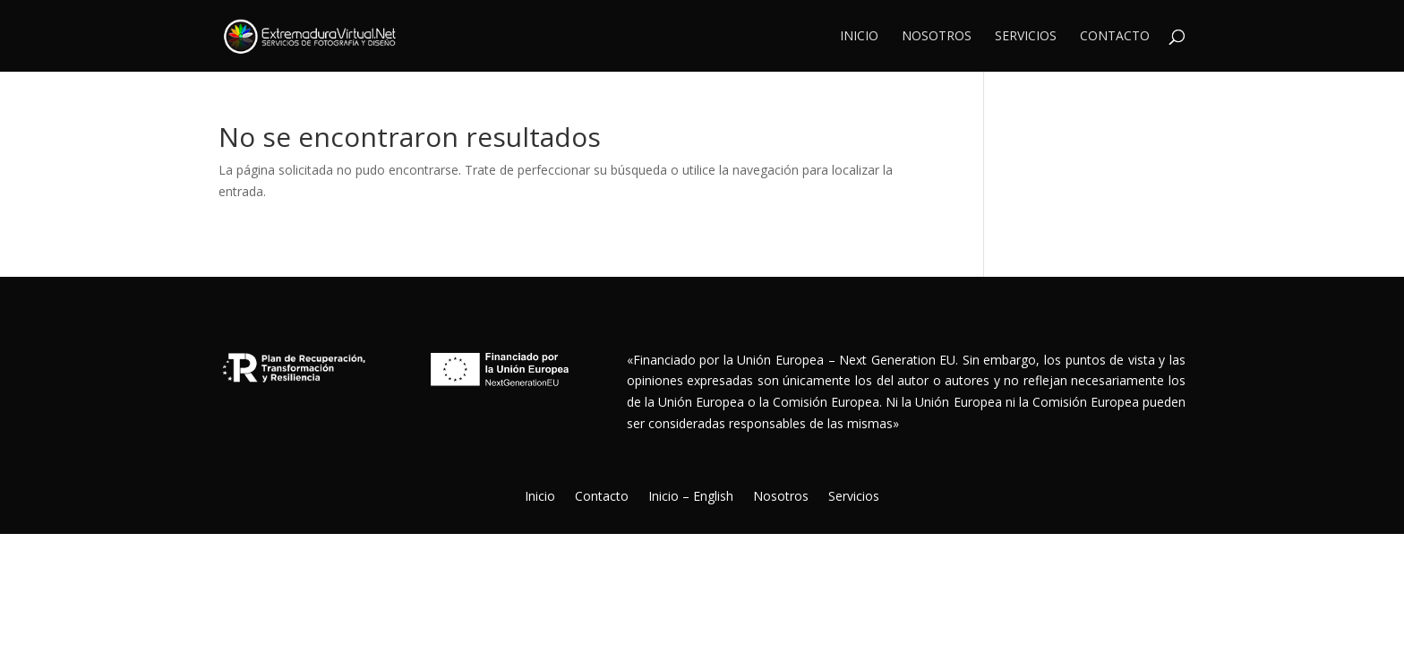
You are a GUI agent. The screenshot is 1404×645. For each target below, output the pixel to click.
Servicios (1026, 37)
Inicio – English (690, 497)
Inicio (859, 37)
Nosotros (937, 37)
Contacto (1115, 37)
